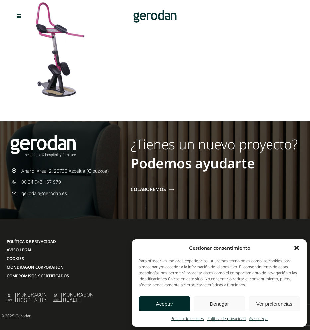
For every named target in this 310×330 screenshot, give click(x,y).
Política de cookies (187, 318)
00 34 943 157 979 (41, 182)
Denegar (219, 304)
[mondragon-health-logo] (73, 295)
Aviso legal (258, 318)
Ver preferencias (274, 304)
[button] (296, 248)
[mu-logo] (26, 295)
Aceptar (164, 304)
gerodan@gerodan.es (44, 193)
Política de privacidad (226, 318)
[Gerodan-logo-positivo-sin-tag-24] (155, 12)
